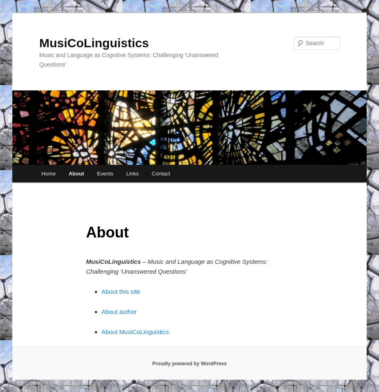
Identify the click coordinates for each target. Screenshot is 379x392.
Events (105, 174)
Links (132, 174)
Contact (161, 174)
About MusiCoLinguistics (135, 331)
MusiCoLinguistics (94, 43)
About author (119, 311)
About (76, 174)
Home (49, 174)
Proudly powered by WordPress (189, 364)
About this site (121, 291)
